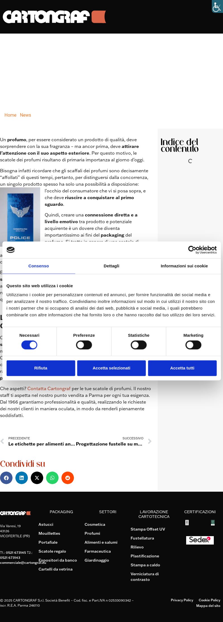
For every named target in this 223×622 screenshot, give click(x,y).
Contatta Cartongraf (49, 388)
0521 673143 (10, 557)
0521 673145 (16, 552)
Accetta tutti (182, 368)
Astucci (46, 524)
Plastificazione (145, 556)
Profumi (92, 533)
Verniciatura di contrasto (145, 576)
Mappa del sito (208, 606)
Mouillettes (49, 533)
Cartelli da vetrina (56, 569)
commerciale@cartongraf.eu (23, 562)
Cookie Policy (209, 600)
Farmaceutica (98, 551)
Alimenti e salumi (101, 542)
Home (10, 115)
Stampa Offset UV (148, 529)
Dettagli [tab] (111, 265)
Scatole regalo (52, 551)
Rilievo (137, 547)
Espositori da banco (58, 560)
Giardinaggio (97, 560)
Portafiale (48, 542)
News (25, 115)
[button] (6, 478)
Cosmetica (95, 524)
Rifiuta (40, 368)
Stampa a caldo (145, 564)
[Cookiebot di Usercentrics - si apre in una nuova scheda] (192, 250)
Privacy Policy (182, 600)
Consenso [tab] (38, 265)
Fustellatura (142, 538)
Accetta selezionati (111, 368)
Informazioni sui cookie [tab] (184, 265)
